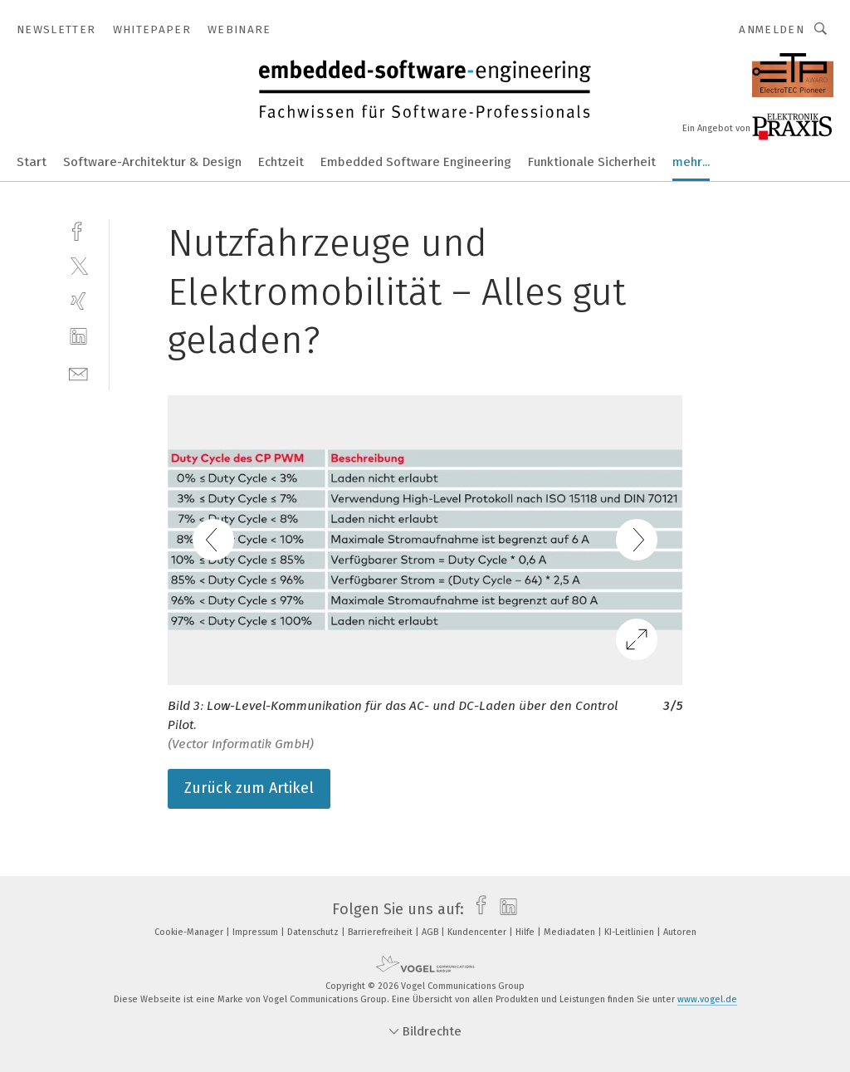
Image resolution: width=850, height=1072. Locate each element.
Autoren (679, 932)
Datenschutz (314, 932)
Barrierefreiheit (381, 932)
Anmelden (771, 29)
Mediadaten (571, 932)
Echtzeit (281, 161)
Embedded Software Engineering (415, 161)
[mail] (78, 372)
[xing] (78, 301)
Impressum (256, 932)
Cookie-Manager (190, 932)
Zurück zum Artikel (249, 788)
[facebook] (78, 229)
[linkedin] (78, 336)
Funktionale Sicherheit (592, 161)
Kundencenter (478, 932)
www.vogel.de (707, 999)
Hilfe (526, 932)
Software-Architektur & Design (152, 161)
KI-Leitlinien (630, 932)
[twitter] (78, 265)
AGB (431, 932)
